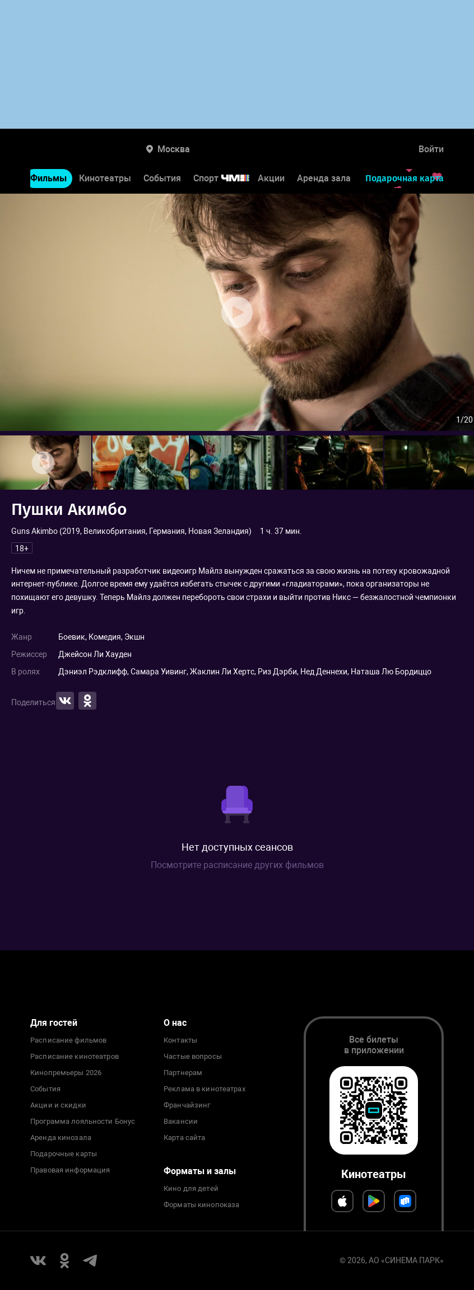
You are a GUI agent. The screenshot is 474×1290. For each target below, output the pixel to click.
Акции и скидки (58, 1105)
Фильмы (48, 178)
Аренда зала (324, 178)
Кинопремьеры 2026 (65, 1073)
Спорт (228, 178)
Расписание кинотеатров (74, 1057)
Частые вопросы (193, 1057)
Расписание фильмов (68, 1040)
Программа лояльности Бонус (82, 1121)
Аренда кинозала (60, 1138)
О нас (175, 1022)
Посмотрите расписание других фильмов (237, 865)
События (162, 178)
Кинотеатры (105, 178)
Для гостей (53, 1022)
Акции (271, 178)
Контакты (180, 1040)
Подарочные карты (63, 1154)
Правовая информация (70, 1170)
